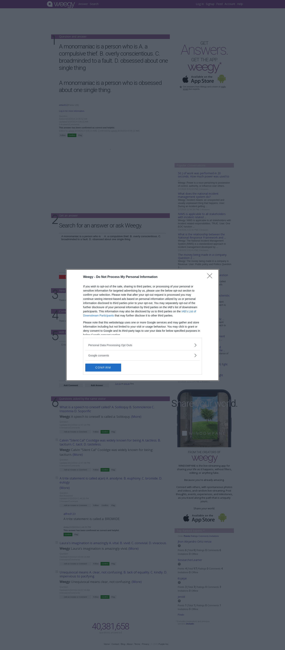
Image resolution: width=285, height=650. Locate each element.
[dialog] (142, 325)
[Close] (211, 277)
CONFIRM (104, 367)
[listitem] (142, 345)
